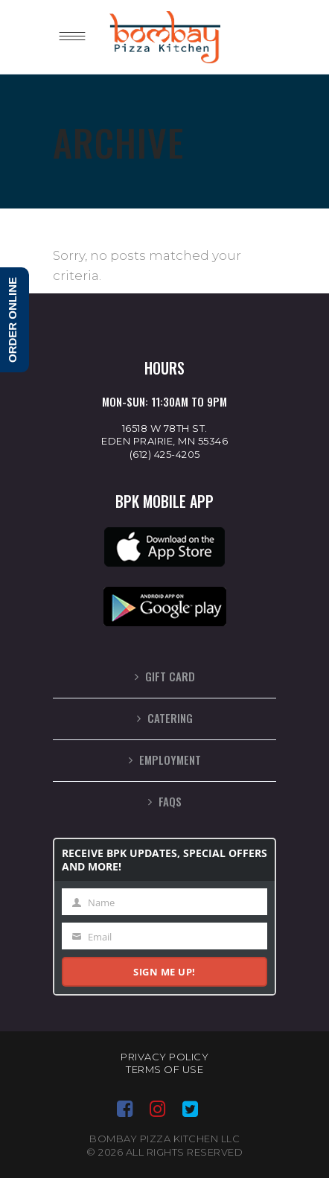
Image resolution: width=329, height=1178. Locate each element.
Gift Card (170, 676)
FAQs (170, 801)
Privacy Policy (164, 1057)
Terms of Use (164, 1069)
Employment (170, 759)
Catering (170, 718)
